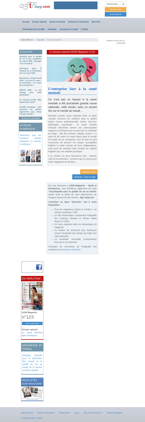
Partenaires (64, 413)
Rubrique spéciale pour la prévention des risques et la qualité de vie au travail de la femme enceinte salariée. (32, 362)
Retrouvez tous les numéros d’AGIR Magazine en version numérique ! (30, 139)
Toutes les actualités (30, 118)
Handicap (52, 29)
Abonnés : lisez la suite (85, 177)
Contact (84, 29)
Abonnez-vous (115, 9)
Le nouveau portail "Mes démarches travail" (31, 101)
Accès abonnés (115, 14)
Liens (76, 413)
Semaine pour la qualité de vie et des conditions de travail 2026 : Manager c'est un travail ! (31, 60)
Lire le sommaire (32, 323)
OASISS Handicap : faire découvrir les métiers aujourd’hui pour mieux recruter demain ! (31, 110)
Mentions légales (114, 413)
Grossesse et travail (68, 29)
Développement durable (34, 29)
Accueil (26, 22)
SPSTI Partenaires (46, 413)
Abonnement (27, 413)
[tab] (30, 60)
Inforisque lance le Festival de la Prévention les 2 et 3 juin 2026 (31, 70)
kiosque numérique (71, 249)
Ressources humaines (78, 22)
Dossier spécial (39, 22)
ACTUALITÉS (26, 52)
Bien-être (96, 22)
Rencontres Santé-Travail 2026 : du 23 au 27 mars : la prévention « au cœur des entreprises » (31, 81)
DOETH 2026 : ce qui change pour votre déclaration (31, 92)
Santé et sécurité (57, 22)
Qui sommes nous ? (93, 413)
